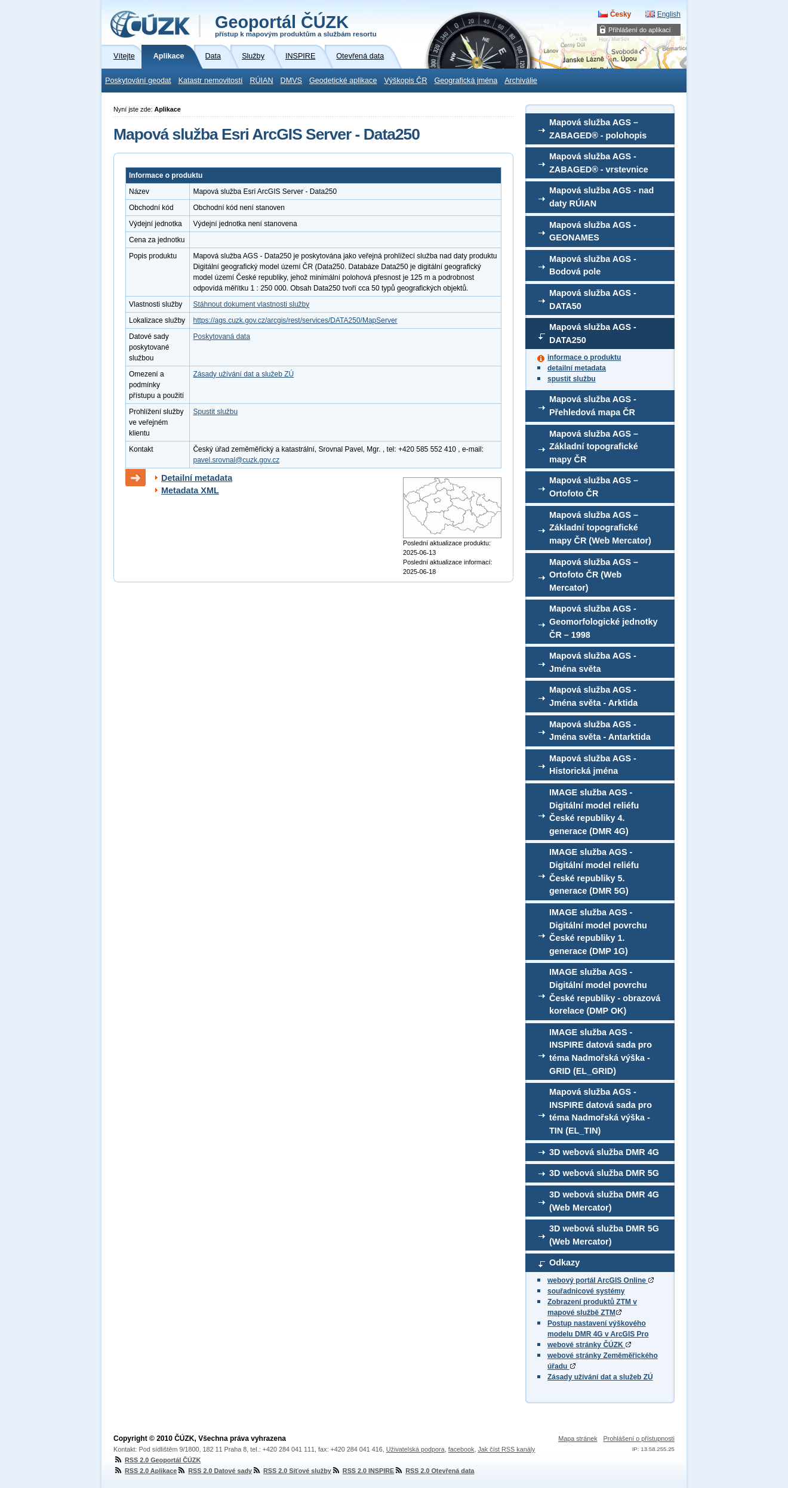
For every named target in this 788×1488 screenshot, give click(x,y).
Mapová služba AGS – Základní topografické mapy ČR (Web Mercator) (600, 527)
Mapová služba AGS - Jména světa (592, 662)
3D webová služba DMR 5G (604, 1173)
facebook (461, 1449)
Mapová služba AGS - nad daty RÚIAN (601, 197)
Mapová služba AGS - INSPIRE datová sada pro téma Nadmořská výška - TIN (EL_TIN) (600, 1111)
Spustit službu (215, 411)
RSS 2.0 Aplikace (145, 1470)
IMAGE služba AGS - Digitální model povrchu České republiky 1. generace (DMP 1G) (598, 931)
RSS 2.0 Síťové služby (291, 1470)
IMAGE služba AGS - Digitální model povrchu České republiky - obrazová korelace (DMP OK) (604, 991)
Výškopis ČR (405, 80)
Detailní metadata (196, 478)
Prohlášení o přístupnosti (639, 1438)
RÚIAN (261, 80)
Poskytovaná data (221, 336)
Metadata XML (190, 490)
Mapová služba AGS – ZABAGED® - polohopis (598, 129)
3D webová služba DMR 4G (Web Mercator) (604, 1201)
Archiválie (520, 80)
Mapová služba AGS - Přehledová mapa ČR (592, 405)
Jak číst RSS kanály (506, 1449)
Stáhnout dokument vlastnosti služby (251, 304)
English (669, 14)
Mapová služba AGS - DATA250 (592, 333)
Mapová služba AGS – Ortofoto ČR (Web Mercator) (593, 574)
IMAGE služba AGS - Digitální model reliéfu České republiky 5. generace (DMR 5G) (594, 871)
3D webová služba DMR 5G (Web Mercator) (604, 1235)
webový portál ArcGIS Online (600, 1280)
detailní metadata (576, 368)
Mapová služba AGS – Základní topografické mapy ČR (593, 446)
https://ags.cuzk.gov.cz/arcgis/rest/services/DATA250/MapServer (295, 320)
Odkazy (564, 1262)
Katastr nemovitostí (210, 80)
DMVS (291, 80)
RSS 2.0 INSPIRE (362, 1470)
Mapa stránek (577, 1438)
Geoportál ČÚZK (296, 25)
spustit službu (571, 379)
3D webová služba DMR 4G (604, 1152)
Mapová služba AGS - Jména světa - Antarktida (600, 731)
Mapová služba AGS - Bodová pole (592, 265)
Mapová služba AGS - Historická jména (592, 765)
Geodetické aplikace (343, 80)
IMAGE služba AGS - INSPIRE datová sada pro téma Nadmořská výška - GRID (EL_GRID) (600, 1051)
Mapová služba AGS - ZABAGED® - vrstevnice (598, 163)
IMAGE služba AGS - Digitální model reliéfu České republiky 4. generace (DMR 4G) (594, 812)
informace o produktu (584, 357)
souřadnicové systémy (585, 1291)
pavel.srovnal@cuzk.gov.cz (236, 460)
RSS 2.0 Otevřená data (434, 1470)
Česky (620, 14)
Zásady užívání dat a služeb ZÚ (600, 1377)
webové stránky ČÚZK (589, 1345)
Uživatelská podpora (415, 1449)
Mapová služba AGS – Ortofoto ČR (593, 487)
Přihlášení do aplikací (639, 29)
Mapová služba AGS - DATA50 (592, 299)
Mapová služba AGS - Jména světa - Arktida (593, 696)
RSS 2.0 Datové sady (214, 1470)
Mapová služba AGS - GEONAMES (592, 231)
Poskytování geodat (138, 80)
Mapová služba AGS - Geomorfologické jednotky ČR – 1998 (603, 621)
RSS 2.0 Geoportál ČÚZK (157, 1460)
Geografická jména (466, 80)
